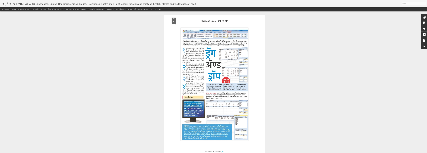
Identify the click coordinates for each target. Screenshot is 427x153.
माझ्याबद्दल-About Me (25, 9)
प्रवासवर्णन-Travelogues (96, 9)
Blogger (220, 151)
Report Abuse (227, 151)
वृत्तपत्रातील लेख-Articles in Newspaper (217, 84)
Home (14, 9)
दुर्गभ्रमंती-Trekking (81, 9)
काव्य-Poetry (110, 9)
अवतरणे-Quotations (39, 9)
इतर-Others (159, 9)
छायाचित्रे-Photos (120, 9)
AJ (223, 81)
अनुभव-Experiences (67, 9)
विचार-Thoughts (53, 9)
